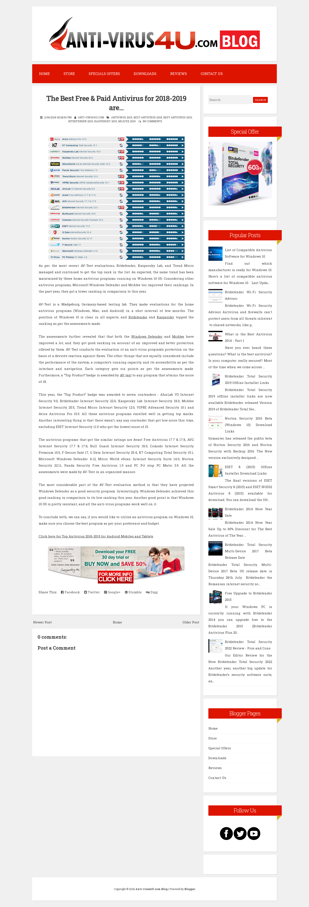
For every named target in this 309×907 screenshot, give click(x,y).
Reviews (178, 73)
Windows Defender (146, 336)
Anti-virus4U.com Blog (151, 889)
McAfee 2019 (127, 121)
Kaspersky (165, 317)
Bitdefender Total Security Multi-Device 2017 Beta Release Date (248, 551)
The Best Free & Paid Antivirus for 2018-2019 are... (116, 102)
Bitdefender (138, 317)
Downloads (145, 73)
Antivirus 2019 (121, 117)
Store (69, 73)
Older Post (191, 622)
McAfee (178, 336)
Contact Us (212, 73)
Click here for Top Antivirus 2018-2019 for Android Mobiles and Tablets (96, 536)
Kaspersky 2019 (105, 121)
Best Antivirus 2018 (147, 117)
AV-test (126, 375)
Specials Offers (104, 73)
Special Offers (219, 748)
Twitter (92, 592)
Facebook (70, 592)
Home (44, 73)
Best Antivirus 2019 (177, 117)
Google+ (112, 592)
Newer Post (42, 622)
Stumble (133, 592)
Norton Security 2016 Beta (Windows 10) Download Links (248, 424)
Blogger (189, 889)
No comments (152, 121)
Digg (152, 592)
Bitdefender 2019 (80, 121)
